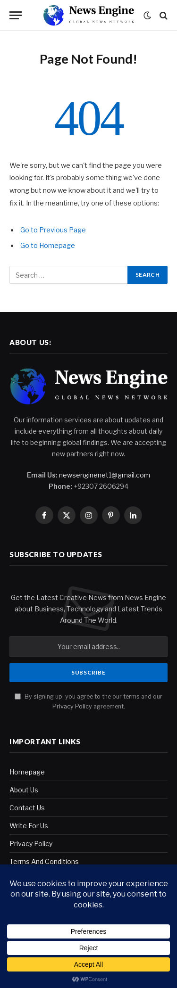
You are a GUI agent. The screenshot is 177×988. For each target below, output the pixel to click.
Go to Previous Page (53, 230)
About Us (23, 790)
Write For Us (28, 826)
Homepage (27, 772)
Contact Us (27, 808)
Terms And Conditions (44, 861)
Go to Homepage (47, 245)
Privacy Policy (72, 706)
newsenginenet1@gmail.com (104, 475)
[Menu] (15, 15)
